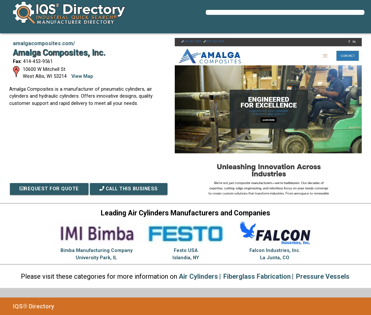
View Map (82, 76)
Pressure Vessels (323, 276)
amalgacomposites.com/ (44, 43)
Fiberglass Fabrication (257, 276)
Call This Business (128, 189)
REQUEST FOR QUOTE (49, 189)
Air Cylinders (198, 276)
